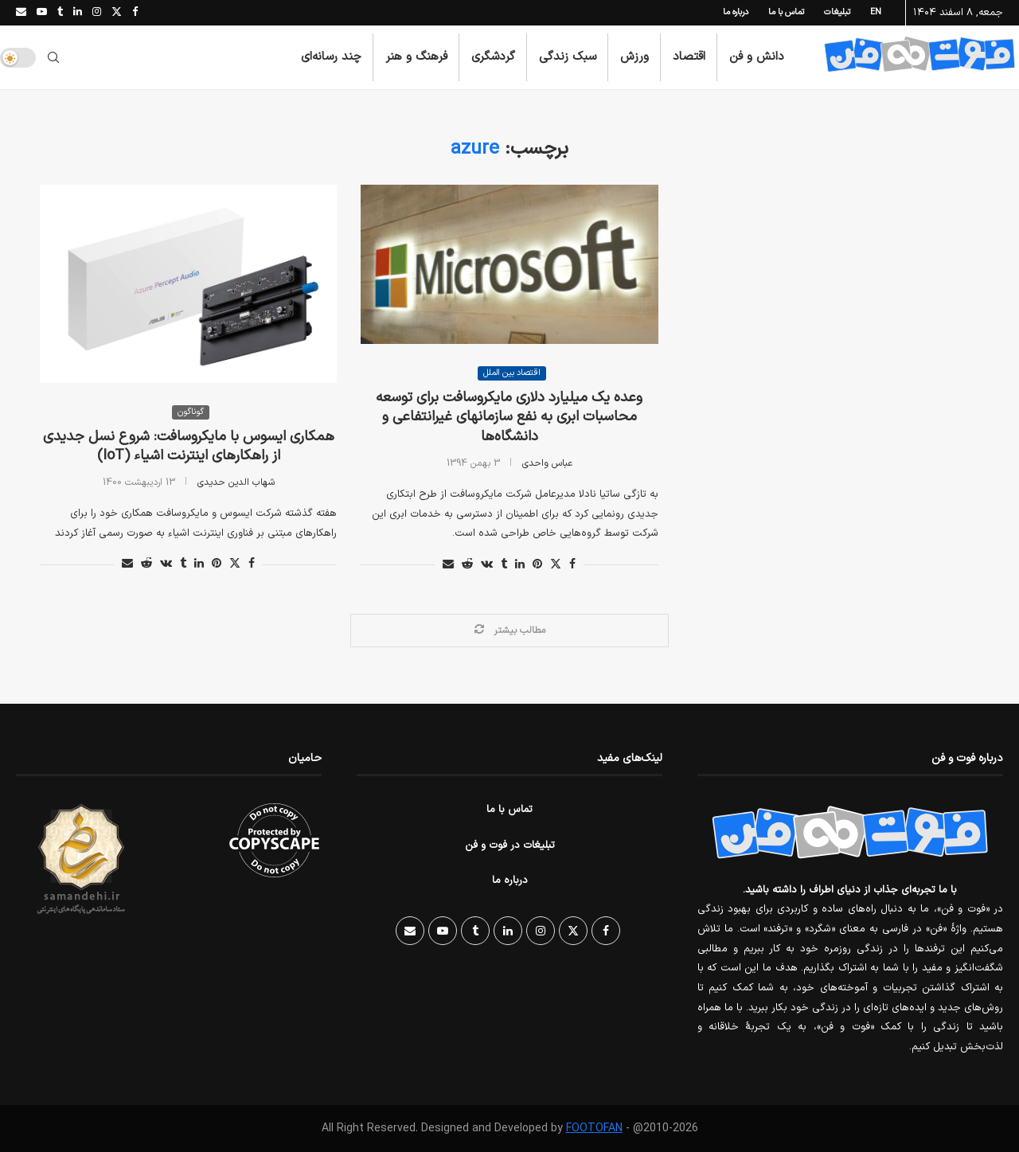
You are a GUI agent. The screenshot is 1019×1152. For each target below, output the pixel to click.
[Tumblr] (60, 12)
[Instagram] (96, 12)
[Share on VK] (166, 564)
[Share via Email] (127, 564)
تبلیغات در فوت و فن (510, 845)
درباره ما (735, 12)
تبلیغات (837, 12)
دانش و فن (756, 57)
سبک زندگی (567, 57)
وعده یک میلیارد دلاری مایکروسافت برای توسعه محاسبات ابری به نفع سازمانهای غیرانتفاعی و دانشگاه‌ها (509, 417)
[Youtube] (42, 12)
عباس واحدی (547, 463)
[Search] (53, 57)
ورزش (634, 57)
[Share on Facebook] (251, 564)
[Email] (21, 12)
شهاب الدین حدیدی (236, 482)
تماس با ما (786, 12)
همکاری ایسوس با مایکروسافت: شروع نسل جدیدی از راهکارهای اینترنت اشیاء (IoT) (188, 446)
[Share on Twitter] (234, 564)
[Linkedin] (77, 12)
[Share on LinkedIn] (199, 564)
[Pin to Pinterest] (216, 564)
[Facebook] (135, 12)
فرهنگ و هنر (416, 57)
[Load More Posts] (509, 630)
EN (875, 12)
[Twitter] (116, 12)
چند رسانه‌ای (331, 57)
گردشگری (493, 57)
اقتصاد (689, 57)
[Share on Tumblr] (183, 564)
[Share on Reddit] (146, 564)
